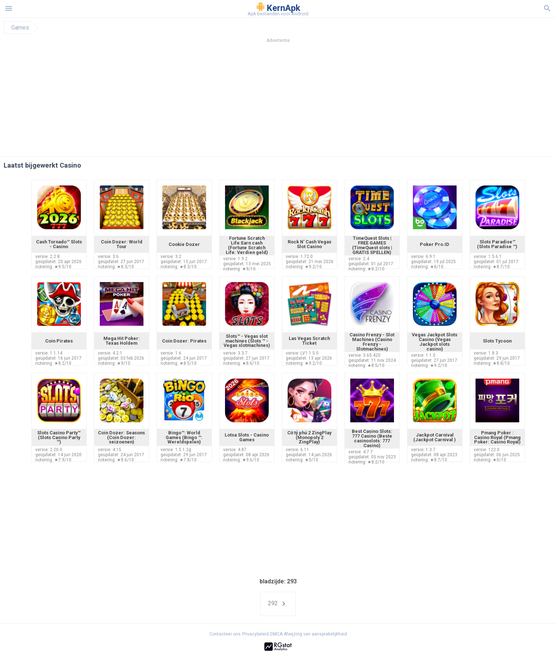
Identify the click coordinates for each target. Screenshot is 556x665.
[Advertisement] (322, 102)
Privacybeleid (255, 634)
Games (20, 28)
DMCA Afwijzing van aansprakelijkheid (308, 634)
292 (278, 603)
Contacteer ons (225, 634)
